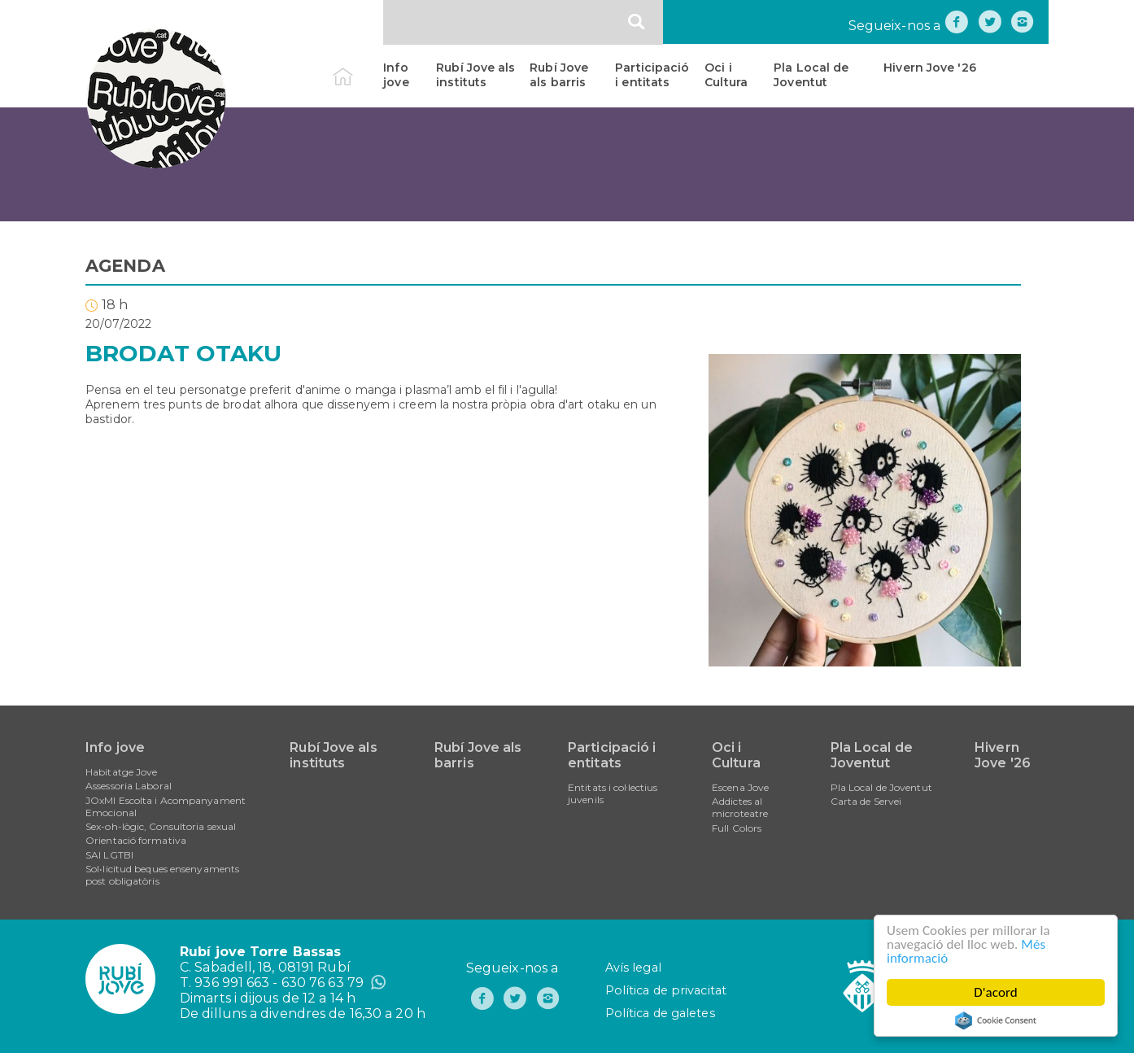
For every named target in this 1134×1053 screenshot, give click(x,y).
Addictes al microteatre (740, 807)
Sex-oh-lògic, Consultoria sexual (160, 826)
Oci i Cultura (726, 75)
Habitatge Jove (121, 772)
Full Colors (736, 828)
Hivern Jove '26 (929, 67)
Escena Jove (740, 787)
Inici (356, 67)
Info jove (395, 75)
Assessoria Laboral (128, 786)
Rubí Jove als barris (559, 75)
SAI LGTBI (109, 855)
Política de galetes (660, 1013)
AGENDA (125, 266)
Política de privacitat (665, 990)
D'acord (996, 992)
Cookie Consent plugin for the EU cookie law (995, 1020)
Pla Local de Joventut (811, 75)
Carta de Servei (866, 801)
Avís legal (633, 967)
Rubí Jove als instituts (475, 75)
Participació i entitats (652, 75)
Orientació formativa (135, 840)
